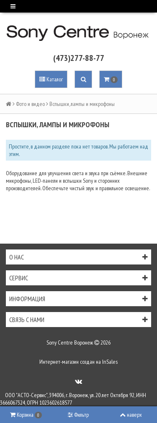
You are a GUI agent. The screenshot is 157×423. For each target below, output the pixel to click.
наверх (131, 414)
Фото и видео (30, 104)
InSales (110, 361)
